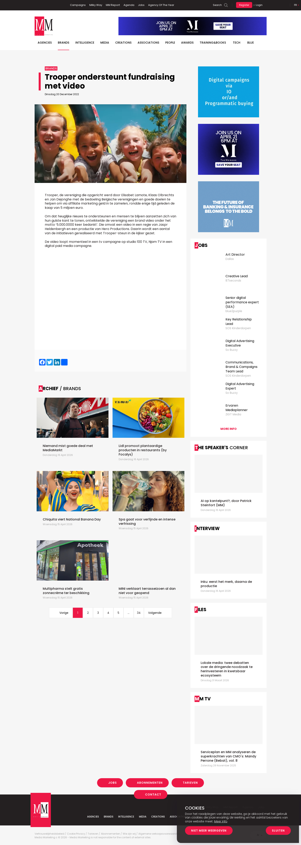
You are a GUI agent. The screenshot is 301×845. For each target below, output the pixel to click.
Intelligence (84, 43)
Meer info (220, 821)
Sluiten (278, 830)
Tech (236, 43)
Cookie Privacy (76, 833)
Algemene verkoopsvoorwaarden (159, 833)
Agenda (129, 5)
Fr (295, 5)
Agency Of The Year (161, 5)
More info (228, 429)
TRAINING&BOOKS (213, 43)
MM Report (113, 5)
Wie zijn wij (129, 833)
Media (104, 43)
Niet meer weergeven (209, 830)
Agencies (45, 43)
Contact (153, 794)
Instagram (57, 5)
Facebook (38, 5)
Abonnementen (150, 783)
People (170, 43)
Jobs (141, 5)
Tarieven (190, 783)
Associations (148, 43)
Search (217, 5)
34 (139, 613)
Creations (123, 43)
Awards (187, 43)
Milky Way (95, 5)
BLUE (250, 43)
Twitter (50, 5)
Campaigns (78, 5)
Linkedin (44, 5)
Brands (63, 43)
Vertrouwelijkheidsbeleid (49, 833)
